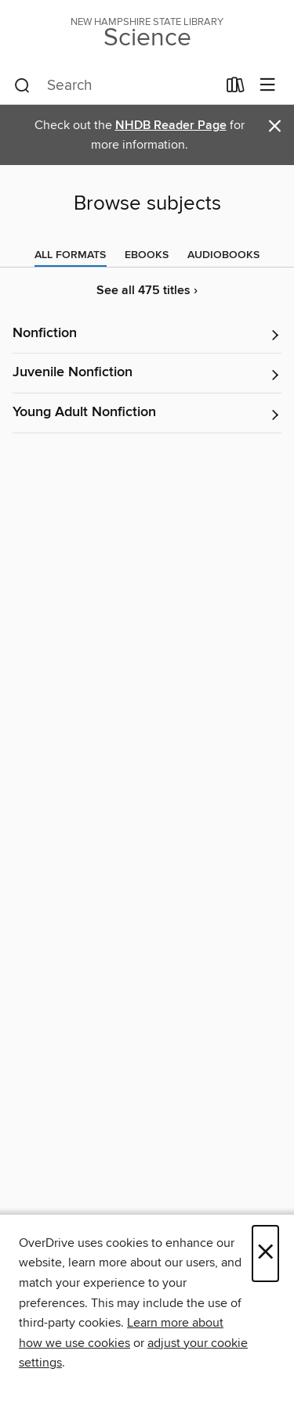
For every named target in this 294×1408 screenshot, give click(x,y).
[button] (147, 334)
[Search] (22, 86)
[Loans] (235, 88)
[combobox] (115, 86)
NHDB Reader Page (171, 125)
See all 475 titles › (147, 290)
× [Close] (265, 1253)
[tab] (70, 255)
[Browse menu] (267, 85)
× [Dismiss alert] (275, 126)
